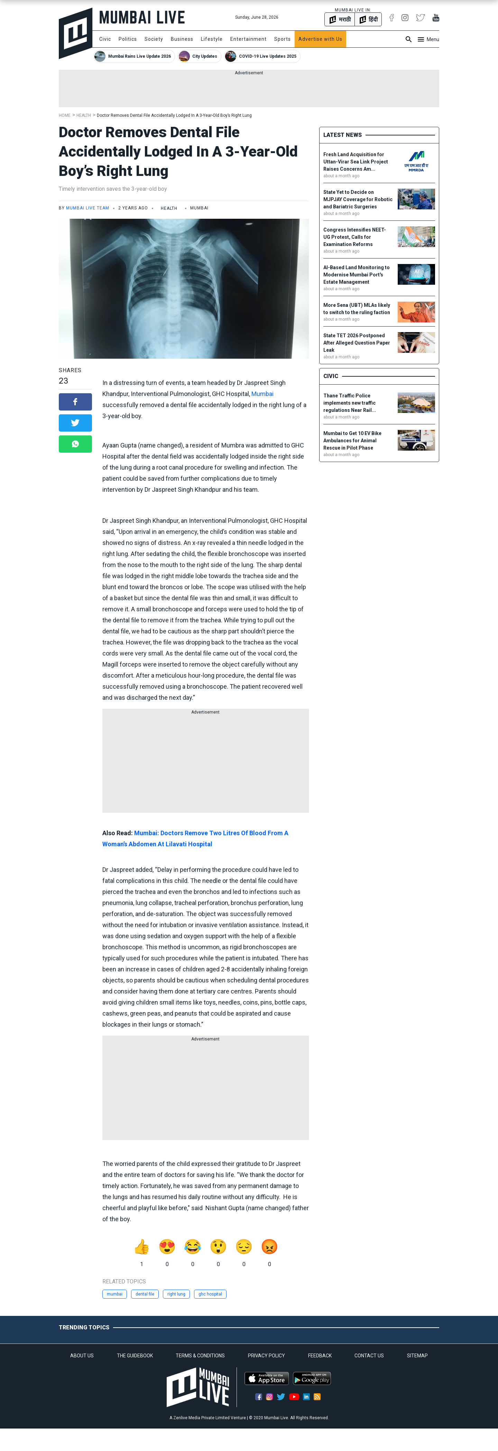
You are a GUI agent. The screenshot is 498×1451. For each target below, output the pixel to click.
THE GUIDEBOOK (135, 1355)
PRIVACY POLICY (266, 1355)
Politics (128, 39)
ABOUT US (82, 1355)
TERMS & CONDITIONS (200, 1355)
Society (154, 39)
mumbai (114, 1294)
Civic (105, 39)
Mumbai (262, 393)
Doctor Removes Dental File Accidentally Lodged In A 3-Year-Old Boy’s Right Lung (174, 115)
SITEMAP (417, 1355)
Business (182, 39)
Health (83, 115)
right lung (176, 1294)
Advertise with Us (320, 39)
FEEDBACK (320, 1355)
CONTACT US (369, 1355)
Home (65, 115)
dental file (145, 1294)
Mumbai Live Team (87, 208)
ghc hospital (210, 1294)
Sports (282, 39)
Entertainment (248, 39)
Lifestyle (212, 39)
